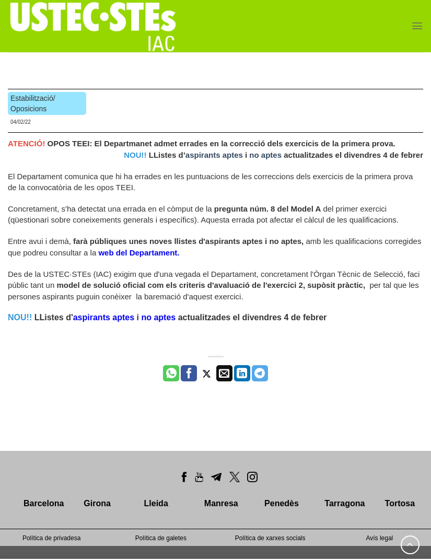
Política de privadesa (51, 538)
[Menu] (417, 26)
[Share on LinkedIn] (242, 373)
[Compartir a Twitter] (207, 373)
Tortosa (400, 503)
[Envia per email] (224, 373)
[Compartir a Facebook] (189, 373)
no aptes (266, 154)
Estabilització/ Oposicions (32, 103)
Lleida (156, 503)
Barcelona (44, 503)
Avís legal (379, 538)
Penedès (281, 503)
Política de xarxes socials (270, 538)
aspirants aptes (214, 154)
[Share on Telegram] (260, 373)
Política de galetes (161, 538)
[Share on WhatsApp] (171, 373)
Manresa (221, 503)
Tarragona (344, 503)
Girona (97, 503)
